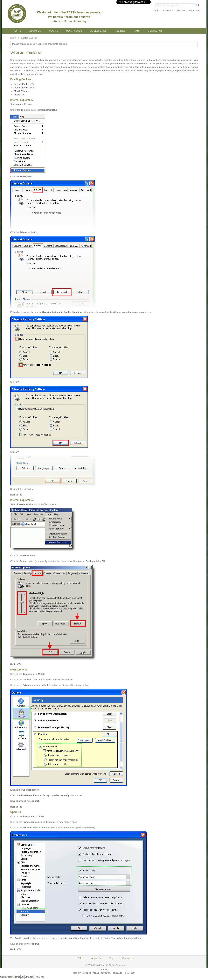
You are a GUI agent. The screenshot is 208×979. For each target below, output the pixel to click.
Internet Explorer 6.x (24, 87)
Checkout (168, 10)
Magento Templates (19, 977)
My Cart (181, 10)
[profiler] (104, 969)
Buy (111, 958)
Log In (156, 10)
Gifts (17, 30)
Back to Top (16, 494)
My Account (195, 10)
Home (13, 38)
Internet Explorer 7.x (24, 84)
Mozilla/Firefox (21, 91)
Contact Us (155, 30)
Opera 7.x (19, 94)
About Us (35, 30)
